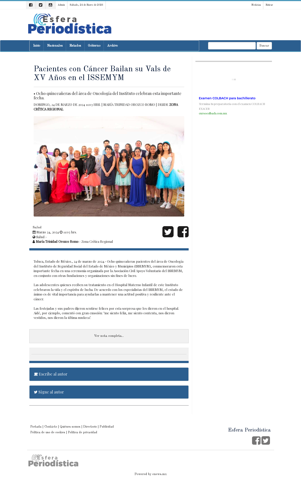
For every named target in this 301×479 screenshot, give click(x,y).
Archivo (112, 45)
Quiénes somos (70, 426)
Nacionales (55, 45)
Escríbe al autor (50, 374)
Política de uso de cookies (47, 432)
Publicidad (107, 426)
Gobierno (94, 45)
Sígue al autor (49, 392)
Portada (36, 426)
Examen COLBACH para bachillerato (227, 98)
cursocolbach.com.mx (213, 113)
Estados (75, 45)
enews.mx (159, 474)
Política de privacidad (82, 432)
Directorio (90, 426)
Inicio (36, 45)
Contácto (50, 426)
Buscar (264, 45)
